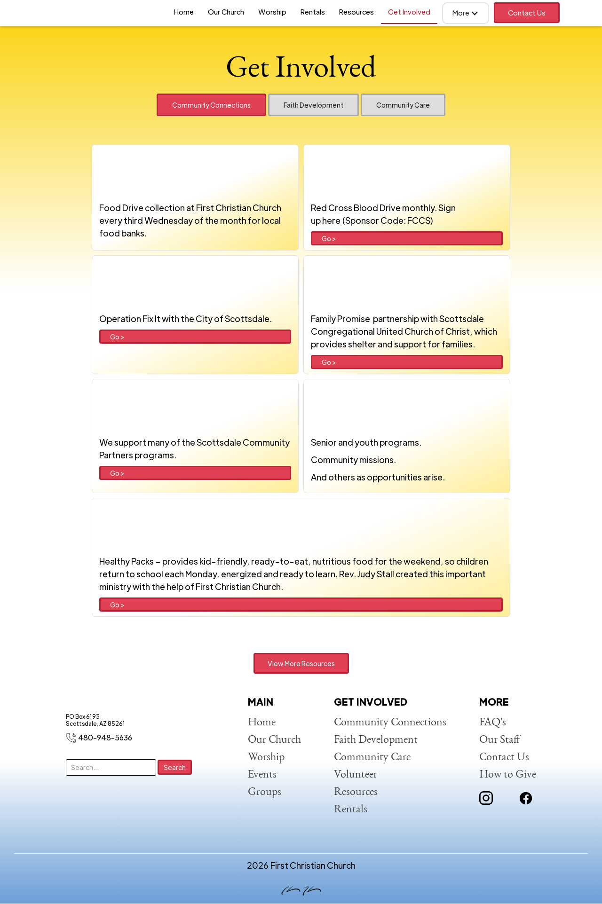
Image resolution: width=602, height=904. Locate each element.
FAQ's (492, 723)
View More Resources (301, 663)
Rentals (313, 11)
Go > (329, 238)
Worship (272, 11)
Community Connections (390, 723)
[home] (75, 13)
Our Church (226, 11)
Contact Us (527, 12)
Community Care (372, 757)
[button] (465, 13)
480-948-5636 (105, 737)
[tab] (211, 105)
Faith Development (376, 740)
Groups (264, 792)
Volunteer (355, 775)
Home (184, 11)
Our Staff (499, 740)
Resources (356, 11)
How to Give (507, 775)
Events (262, 775)
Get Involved (409, 11)
